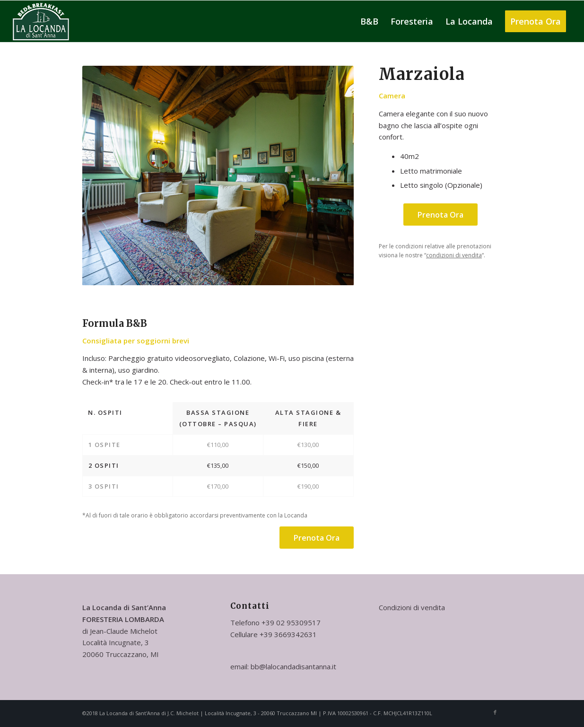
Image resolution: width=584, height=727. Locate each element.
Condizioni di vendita (412, 607)
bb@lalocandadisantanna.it (293, 666)
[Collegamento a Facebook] (495, 712)
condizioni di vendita (454, 255)
